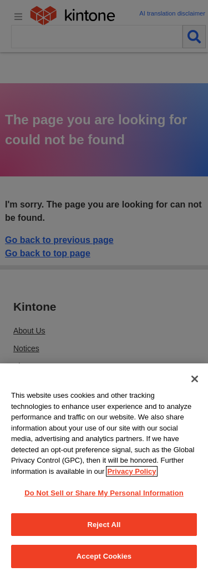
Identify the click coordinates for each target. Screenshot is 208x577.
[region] (104, 470)
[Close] (194, 379)
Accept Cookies (104, 556)
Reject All (103, 524)
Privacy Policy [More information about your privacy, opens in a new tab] (131, 471)
